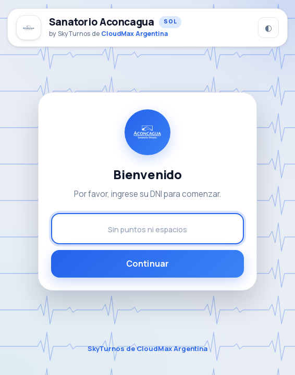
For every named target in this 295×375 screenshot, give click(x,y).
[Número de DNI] (147, 228)
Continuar (147, 263)
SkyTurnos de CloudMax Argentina (147, 348)
